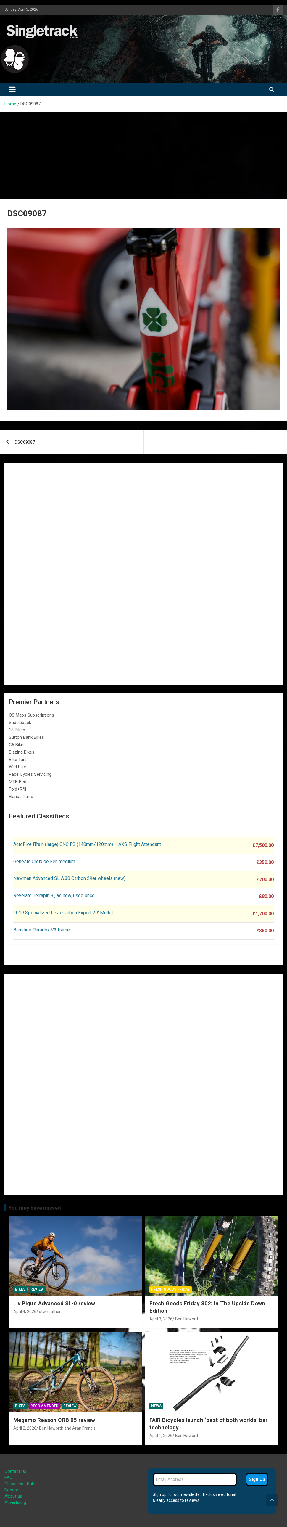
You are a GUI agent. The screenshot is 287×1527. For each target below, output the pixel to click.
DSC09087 (25, 442)
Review (37, 1289)
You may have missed (35, 1208)
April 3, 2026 (160, 1319)
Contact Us (15, 1471)
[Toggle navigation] (12, 89)
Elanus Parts (21, 796)
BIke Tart (17, 759)
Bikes (20, 1289)
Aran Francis (84, 1428)
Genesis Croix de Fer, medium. (44, 861)
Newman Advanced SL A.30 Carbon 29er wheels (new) (69, 878)
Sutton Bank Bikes (26, 737)
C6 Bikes (17, 744)
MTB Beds (19, 781)
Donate (11, 1490)
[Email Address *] (195, 1479)
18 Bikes (17, 730)
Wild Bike (17, 767)
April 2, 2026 (24, 1428)
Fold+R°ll (17, 789)
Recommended (44, 1406)
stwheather (50, 1311)
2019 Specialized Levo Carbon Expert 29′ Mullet (63, 912)
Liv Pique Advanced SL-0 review (54, 1303)
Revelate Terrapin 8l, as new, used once (54, 895)
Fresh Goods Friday (170, 1289)
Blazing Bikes (21, 752)
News (156, 1406)
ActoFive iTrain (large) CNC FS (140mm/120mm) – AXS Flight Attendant (87, 844)
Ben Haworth (187, 1319)
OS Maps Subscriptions (31, 715)
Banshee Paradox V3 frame (41, 930)
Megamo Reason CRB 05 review (54, 1420)
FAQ (8, 1477)
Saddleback (20, 722)
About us (13, 1496)
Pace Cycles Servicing (30, 774)
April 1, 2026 (160, 1435)
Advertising (15, 1502)
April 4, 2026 (24, 1311)
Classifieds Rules (21, 1483)
